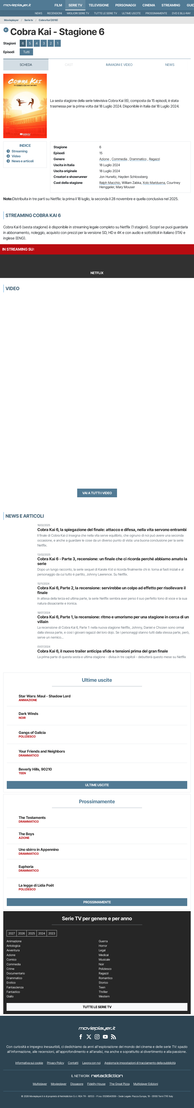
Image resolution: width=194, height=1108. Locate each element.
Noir (101, 964)
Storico (103, 982)
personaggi (125, 5)
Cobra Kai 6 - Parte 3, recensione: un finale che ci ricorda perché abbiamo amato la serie (112, 561)
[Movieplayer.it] (17, 5)
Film (58, 5)
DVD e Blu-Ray (181, 13)
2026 (21, 933)
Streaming (171, 5)
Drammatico (138, 159)
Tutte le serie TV (105, 13)
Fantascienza (15, 987)
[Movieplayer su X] (89, 1036)
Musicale (104, 959)
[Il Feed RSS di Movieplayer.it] (113, 1036)
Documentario (16, 973)
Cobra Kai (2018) (48, 20)
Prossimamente (156, 13)
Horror (103, 945)
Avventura (13, 950)
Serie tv (28, 20)
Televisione (99, 5)
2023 (51, 933)
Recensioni (54, 13)
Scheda (26, 65)
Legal (102, 950)
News (38, 13)
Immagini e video (119, 65)
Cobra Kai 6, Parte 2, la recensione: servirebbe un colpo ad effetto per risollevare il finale (111, 590)
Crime (10, 968)
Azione (104, 159)
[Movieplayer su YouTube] (105, 1036)
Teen (102, 987)
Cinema (148, 5)
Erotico (11, 982)
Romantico (105, 978)
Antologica (13, 945)
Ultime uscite (131, 13)
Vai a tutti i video (97, 493)
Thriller (103, 991)
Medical (104, 955)
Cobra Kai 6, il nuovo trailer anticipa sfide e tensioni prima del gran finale (102, 651)
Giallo (10, 996)
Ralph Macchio (109, 183)
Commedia (119, 159)
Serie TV (75, 5)
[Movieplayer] (97, 1028)
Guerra (103, 941)
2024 (41, 933)
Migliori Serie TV (78, 13)
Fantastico (13, 991)
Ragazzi (154, 159)
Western (104, 996)
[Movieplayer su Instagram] (97, 1036)
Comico (11, 959)
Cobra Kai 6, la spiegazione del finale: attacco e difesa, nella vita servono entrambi (112, 529)
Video (16, 156)
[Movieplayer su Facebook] (81, 1036)
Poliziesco (105, 968)
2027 (11, 933)
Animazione (14, 941)
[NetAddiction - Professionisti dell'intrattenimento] (107, 1075)
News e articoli (23, 161)
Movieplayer (11, 20)
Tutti (26, 52)
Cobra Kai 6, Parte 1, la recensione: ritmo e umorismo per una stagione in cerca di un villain (113, 619)
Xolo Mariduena (154, 183)
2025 (31, 933)
